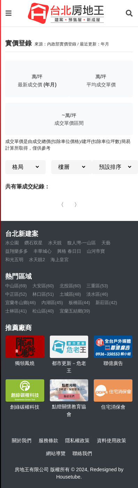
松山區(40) (43, 311)
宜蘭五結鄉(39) (75, 311)
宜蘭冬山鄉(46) (20, 302)
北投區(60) (70, 285)
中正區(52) (16, 294)
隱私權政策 (77, 440)
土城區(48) (70, 294)
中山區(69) (16, 285)
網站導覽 (56, 453)
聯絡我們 (82, 453)
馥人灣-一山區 (81, 242)
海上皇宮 (60, 259)
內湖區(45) (52, 302)
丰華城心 (42, 251)
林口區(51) (43, 294)
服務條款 (48, 440)
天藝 (105, 242)
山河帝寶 (96, 251)
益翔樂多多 (16, 251)
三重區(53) (97, 285)
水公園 (12, 242)
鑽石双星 (33, 242)
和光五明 (14, 259)
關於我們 (21, 440)
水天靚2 (37, 259)
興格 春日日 (69, 251)
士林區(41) (16, 311)
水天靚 (55, 242)
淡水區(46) (97, 294)
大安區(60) (43, 285)
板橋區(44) (79, 302)
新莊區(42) (106, 302)
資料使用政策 (111, 440)
